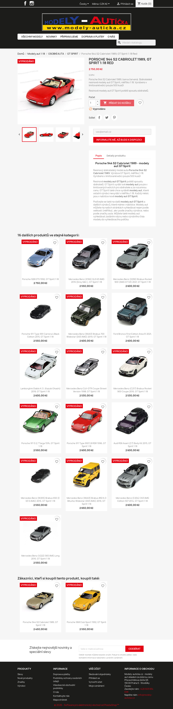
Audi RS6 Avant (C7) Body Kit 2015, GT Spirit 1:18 (132, 445)
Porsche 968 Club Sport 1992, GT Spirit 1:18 (86, 624)
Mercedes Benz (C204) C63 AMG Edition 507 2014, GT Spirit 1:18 (132, 499)
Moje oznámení (96, 685)
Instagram (32, 3)
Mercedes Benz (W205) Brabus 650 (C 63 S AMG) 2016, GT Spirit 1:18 (40, 499)
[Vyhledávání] (136, 43)
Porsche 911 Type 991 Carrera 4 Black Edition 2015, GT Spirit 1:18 (40, 335)
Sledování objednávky (100, 674)
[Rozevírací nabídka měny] (105, 4)
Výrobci (21, 685)
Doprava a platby (93, 36)
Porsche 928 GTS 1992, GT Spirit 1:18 (40, 279)
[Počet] (92, 103)
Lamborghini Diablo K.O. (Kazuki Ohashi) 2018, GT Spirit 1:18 (40, 390)
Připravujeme (69, 36)
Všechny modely (32, 36)
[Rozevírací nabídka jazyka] (85, 4)
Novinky (51, 36)
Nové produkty (25, 678)
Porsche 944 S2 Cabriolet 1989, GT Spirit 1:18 (40, 624)
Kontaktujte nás (61, 695)
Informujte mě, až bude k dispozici (119, 139)
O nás (111, 36)
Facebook (25, 3)
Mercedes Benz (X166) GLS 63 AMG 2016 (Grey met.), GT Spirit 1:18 (86, 281)
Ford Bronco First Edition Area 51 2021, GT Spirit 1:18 (132, 335)
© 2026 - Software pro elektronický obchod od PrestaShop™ (86, 705)
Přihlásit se (94, 678)
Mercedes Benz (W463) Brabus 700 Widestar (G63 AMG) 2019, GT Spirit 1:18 (86, 335)
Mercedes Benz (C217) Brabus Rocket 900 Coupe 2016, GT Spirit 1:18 (132, 390)
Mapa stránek (60, 699)
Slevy (20, 674)
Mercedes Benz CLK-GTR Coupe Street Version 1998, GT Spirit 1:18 (86, 390)
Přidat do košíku (117, 103)
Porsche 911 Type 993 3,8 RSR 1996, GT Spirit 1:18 (86, 445)
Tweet (107, 117)
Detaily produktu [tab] (116, 155)
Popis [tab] (98, 155)
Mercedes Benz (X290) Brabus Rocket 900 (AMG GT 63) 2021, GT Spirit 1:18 (132, 281)
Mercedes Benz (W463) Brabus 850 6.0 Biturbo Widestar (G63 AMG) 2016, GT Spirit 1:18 (86, 501)
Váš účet (95, 668)
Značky (21, 682)
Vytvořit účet (95, 682)
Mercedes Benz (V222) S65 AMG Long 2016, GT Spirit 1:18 (40, 557)
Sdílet (99, 117)
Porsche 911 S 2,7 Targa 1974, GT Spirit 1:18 (40, 445)
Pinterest (114, 117)
